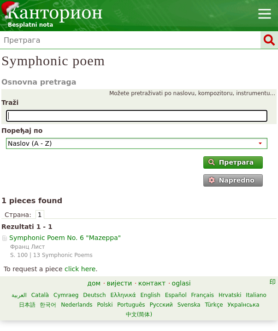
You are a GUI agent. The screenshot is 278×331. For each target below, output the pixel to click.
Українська (244, 305)
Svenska (189, 305)
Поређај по (21, 130)
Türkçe (214, 305)
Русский (160, 305)
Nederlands (76, 305)
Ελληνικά (123, 295)
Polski (104, 305)
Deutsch (94, 295)
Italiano (256, 295)
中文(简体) (139, 314)
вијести (119, 283)
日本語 (27, 305)
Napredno (231, 180)
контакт (152, 283)
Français (202, 295)
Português (131, 305)
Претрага (231, 162)
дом (94, 283)
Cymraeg (65, 295)
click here (80, 269)
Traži (9, 102)
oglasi (181, 283)
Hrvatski (230, 295)
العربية (19, 295)
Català (40, 295)
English (150, 295)
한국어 (48, 305)
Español (176, 295)
